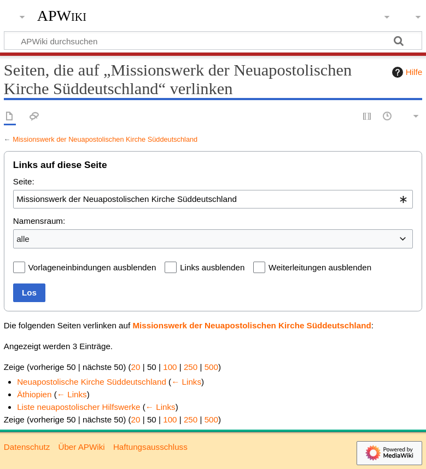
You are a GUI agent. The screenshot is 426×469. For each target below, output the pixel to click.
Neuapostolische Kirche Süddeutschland (91, 381)
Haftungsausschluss (150, 446)
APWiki (61, 16)
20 (136, 367)
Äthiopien (34, 394)
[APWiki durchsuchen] (213, 40)
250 (190, 367)
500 (211, 367)
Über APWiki (81, 446)
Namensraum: (39, 220)
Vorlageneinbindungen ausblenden (92, 267)
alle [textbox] (23, 239)
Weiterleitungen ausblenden (320, 267)
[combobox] (213, 199)
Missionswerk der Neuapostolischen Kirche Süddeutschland (105, 139)
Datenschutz (27, 446)
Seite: (23, 181)
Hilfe (405, 72)
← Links (186, 381)
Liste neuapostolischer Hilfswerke (78, 407)
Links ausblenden (212, 267)
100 (170, 367)
